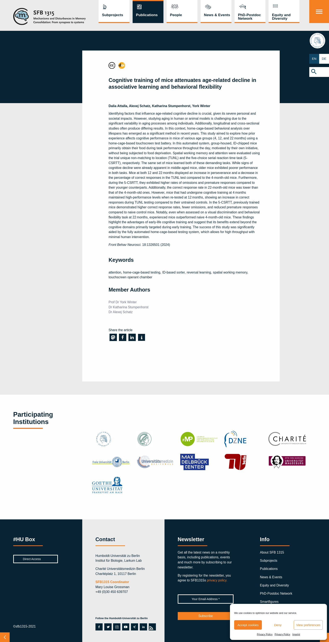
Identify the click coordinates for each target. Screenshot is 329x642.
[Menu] (319, 11)
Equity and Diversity (281, 17)
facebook (98, 626)
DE (324, 59)
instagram (116, 626)
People (176, 15)
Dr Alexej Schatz (120, 312)
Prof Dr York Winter (122, 302)
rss (152, 626)
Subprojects (112, 15)
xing (134, 626)
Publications (147, 15)
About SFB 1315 (272, 552)
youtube (125, 626)
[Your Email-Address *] (206, 599)
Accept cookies (248, 625)
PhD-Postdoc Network (249, 17)
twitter (107, 626)
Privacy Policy (265, 634)
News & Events (217, 15)
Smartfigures (269, 601)
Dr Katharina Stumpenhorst (128, 307)
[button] (319, 72)
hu (319, 41)
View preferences (308, 625)
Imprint (296, 634)
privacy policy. (217, 580)
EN (314, 59)
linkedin (143, 626)
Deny (278, 625)
